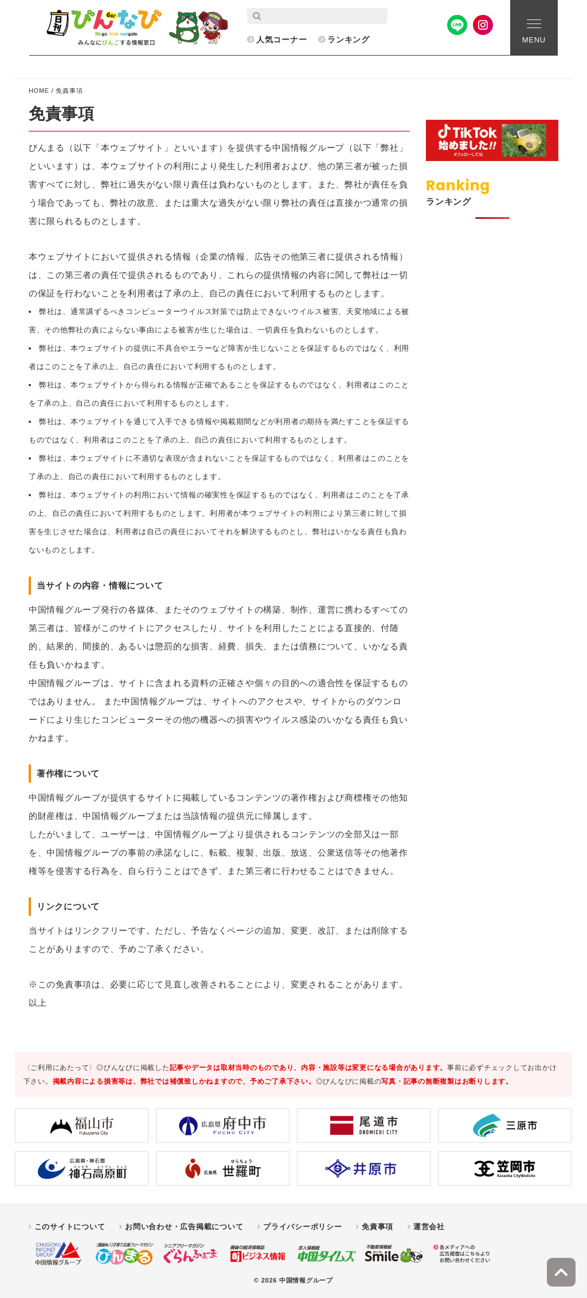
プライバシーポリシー (302, 1226)
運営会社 (429, 1226)
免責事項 (377, 1226)
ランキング (348, 39)
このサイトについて (69, 1226)
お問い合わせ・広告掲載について (184, 1226)
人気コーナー (281, 39)
